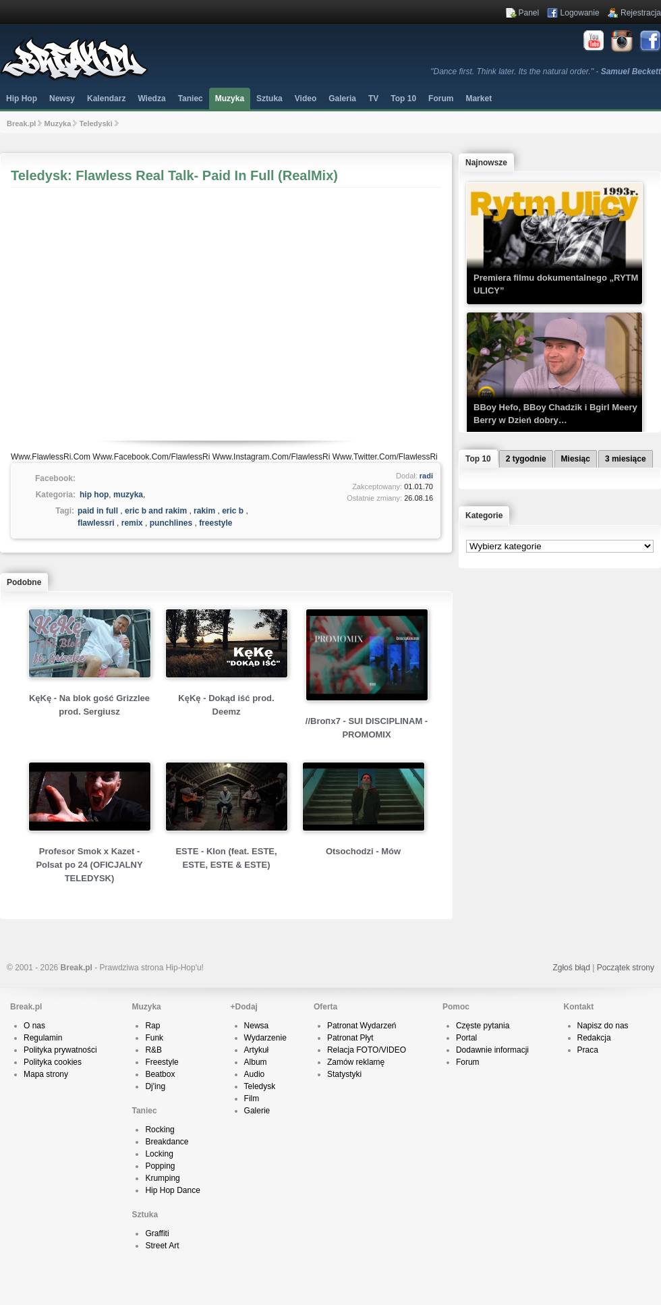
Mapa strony (46, 1074)
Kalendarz (106, 98)
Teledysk (260, 1086)
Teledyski (95, 123)
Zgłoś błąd (571, 967)
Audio (254, 1074)
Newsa (256, 1025)
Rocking (159, 1129)
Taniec (190, 98)
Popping (160, 1166)
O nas (34, 1025)
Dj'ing (155, 1086)
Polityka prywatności (60, 1050)
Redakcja (594, 1038)
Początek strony (625, 967)
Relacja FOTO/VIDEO (366, 1050)
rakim (204, 511)
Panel (529, 13)
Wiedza (151, 98)
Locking (159, 1154)
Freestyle (161, 1062)
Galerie (257, 1110)
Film (252, 1098)
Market (478, 98)
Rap (152, 1025)
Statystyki (344, 1074)
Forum (468, 1062)
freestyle (215, 523)
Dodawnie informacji (492, 1050)
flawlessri (96, 523)
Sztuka (269, 98)
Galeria (342, 98)
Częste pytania (482, 1025)
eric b (232, 511)
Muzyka (229, 98)
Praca (587, 1050)
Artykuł (256, 1050)
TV (373, 98)
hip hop (94, 494)
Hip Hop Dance (172, 1190)
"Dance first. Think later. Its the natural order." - (545, 71)
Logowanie (580, 13)
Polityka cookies (53, 1062)
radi (426, 476)
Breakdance (166, 1141)
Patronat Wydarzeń (362, 1025)
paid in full (98, 511)
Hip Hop (21, 98)
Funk (154, 1038)
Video (305, 98)
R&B (153, 1050)
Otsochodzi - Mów (363, 851)
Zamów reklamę (355, 1062)
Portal (466, 1038)
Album (255, 1062)
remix (132, 523)
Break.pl (21, 123)
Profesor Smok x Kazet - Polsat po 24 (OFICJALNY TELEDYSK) (89, 864)
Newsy (62, 98)
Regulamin (43, 1038)
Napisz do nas (603, 1025)
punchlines (171, 523)
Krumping (162, 1178)
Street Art (162, 1245)
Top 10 (403, 98)
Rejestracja (641, 13)
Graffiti (157, 1233)
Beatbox (160, 1074)
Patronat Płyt (350, 1038)
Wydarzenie (265, 1038)
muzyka (128, 494)
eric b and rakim (156, 511)
